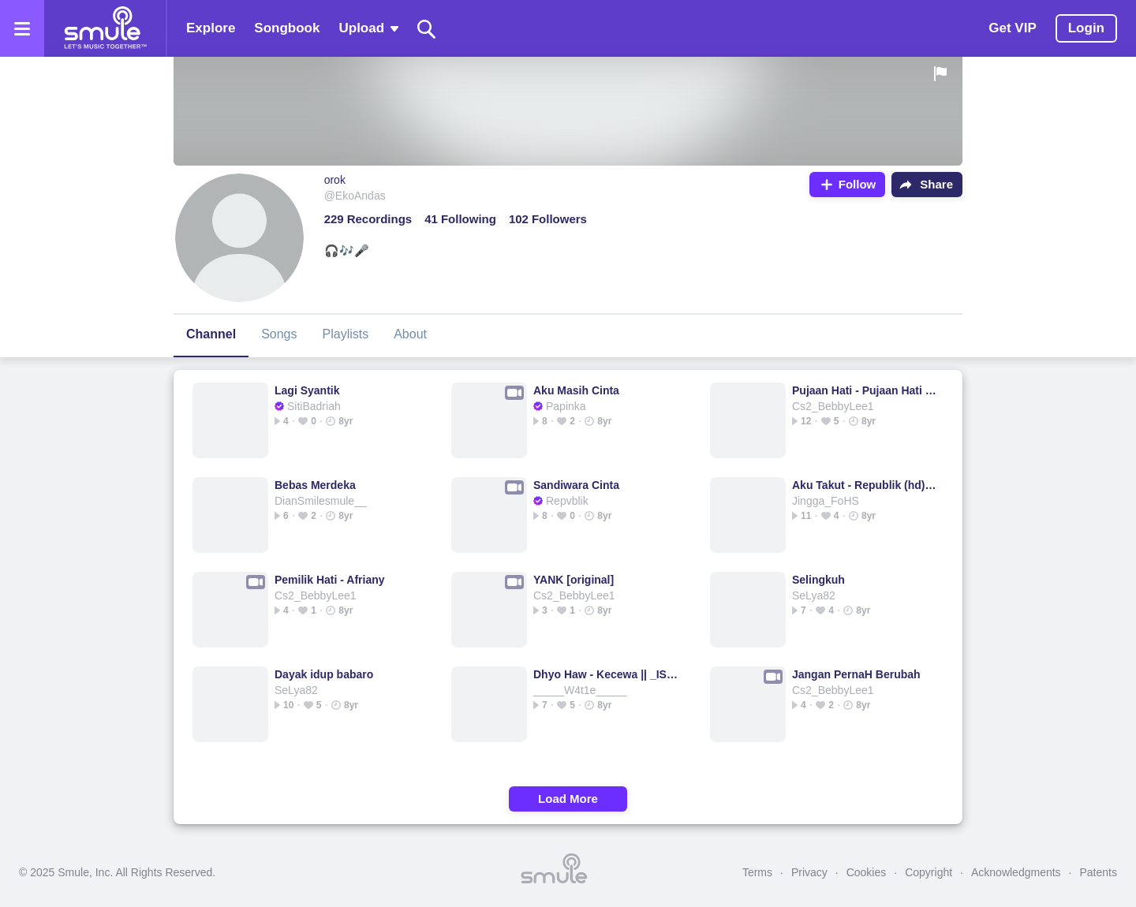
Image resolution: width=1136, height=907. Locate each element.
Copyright (928, 872)
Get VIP (1012, 28)
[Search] (427, 28)
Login (1086, 28)
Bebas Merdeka (315, 485)
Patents (1098, 872)
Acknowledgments (1016, 872)
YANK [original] (573, 579)
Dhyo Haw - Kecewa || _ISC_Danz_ (605, 674)
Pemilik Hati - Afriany (330, 579)
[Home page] (105, 28)
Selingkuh (818, 579)
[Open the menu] (22, 28)
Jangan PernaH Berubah (856, 674)
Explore (210, 28)
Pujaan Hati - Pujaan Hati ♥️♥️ (864, 390)
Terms (757, 872)
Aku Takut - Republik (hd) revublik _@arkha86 (864, 485)
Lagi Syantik (307, 390)
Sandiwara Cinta (576, 485)
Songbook (287, 28)
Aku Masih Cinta (576, 390)
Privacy (809, 872)
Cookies (866, 872)
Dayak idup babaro (324, 674)
